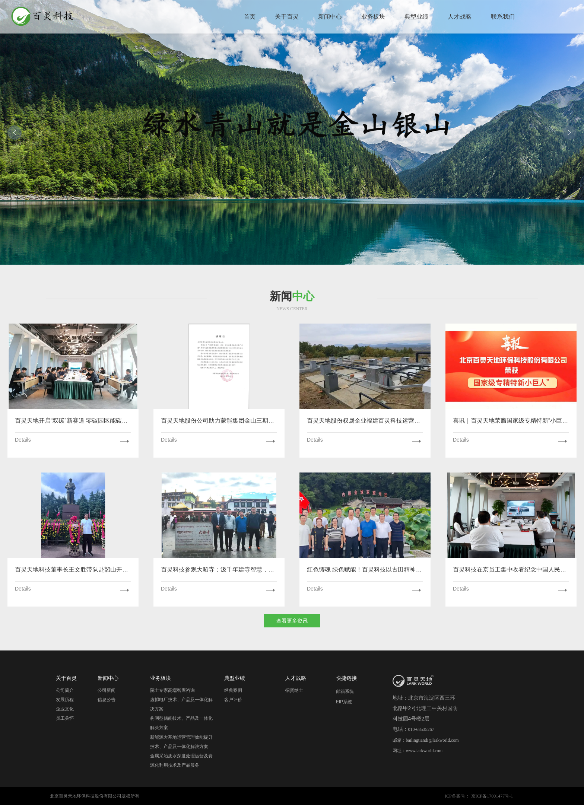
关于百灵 (287, 16)
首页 (250, 16)
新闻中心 (330, 16)
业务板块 (373, 16)
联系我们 (503, 16)
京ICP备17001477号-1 (492, 796)
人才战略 (460, 16)
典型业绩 (416, 16)
